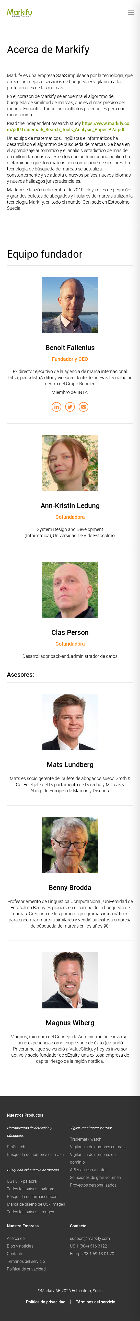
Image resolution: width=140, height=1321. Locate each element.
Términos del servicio (26, 1261)
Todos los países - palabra (30, 1189)
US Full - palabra (22, 1181)
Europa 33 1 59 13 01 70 (92, 1253)
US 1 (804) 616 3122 (88, 1246)
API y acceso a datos (89, 1169)
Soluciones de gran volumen (95, 1177)
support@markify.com (90, 1238)
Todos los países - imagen (30, 1211)
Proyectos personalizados (93, 1185)
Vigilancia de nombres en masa (98, 1146)
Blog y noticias (20, 1246)
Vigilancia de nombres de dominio (92, 1158)
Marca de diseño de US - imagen (36, 1204)
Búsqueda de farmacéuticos (32, 1196)
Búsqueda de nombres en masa (35, 1154)
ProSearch (16, 1146)
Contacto (15, 1253)
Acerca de (16, 1238)
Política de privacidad (26, 1269)
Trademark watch (85, 1139)
